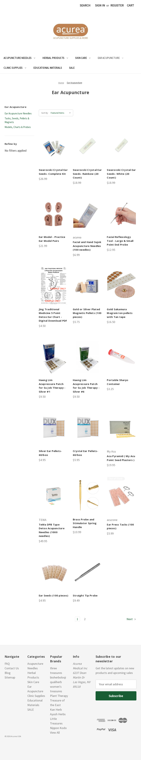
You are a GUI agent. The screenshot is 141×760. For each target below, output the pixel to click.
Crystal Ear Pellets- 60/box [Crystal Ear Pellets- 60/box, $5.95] (85, 453)
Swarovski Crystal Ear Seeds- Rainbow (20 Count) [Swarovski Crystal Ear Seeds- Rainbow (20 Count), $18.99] (87, 173)
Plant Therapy (59, 696)
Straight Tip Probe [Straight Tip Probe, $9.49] (85, 595)
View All (55, 732)
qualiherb (56, 682)
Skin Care (82, 58)
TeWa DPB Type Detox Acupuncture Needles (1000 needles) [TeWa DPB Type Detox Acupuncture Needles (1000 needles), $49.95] (51, 530)
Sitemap (10, 677)
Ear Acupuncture (110, 58)
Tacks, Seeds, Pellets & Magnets (17, 120)
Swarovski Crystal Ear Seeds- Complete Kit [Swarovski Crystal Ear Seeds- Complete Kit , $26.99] (53, 171)
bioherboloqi (58, 677)
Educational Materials (47, 67)
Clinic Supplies (15, 67)
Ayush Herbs (58, 714)
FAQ (7, 664)
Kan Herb (56, 710)
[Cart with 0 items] (130, 5)
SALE (71, 67)
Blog (8, 673)
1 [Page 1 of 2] (77, 619)
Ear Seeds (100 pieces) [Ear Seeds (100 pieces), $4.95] (53, 595)
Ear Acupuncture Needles (18, 113)
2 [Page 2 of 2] (85, 619)
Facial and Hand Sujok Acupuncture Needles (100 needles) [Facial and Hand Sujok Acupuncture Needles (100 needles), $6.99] (87, 245)
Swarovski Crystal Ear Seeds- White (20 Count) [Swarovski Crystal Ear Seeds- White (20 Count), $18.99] (121, 173)
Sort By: (44, 112)
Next (131, 619)
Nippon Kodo (58, 728)
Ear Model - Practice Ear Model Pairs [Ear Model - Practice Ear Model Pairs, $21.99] (52, 238)
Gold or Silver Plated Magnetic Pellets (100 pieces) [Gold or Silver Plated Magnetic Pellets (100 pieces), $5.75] (87, 313)
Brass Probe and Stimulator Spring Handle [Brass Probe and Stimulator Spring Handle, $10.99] (84, 523)
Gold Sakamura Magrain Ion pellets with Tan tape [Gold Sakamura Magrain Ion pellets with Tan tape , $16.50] (119, 313)
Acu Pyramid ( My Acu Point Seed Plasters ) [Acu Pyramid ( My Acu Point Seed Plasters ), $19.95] (121, 458)
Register (117, 5)
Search (85, 5)
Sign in (100, 5)
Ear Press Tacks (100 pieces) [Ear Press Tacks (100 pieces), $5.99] (120, 526)
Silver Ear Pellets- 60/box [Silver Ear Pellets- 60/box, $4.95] (50, 453)
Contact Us (12, 668)
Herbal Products (55, 58)
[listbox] (61, 113)
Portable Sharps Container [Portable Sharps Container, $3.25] (117, 382)
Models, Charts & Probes (18, 127)
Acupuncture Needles (19, 58)
